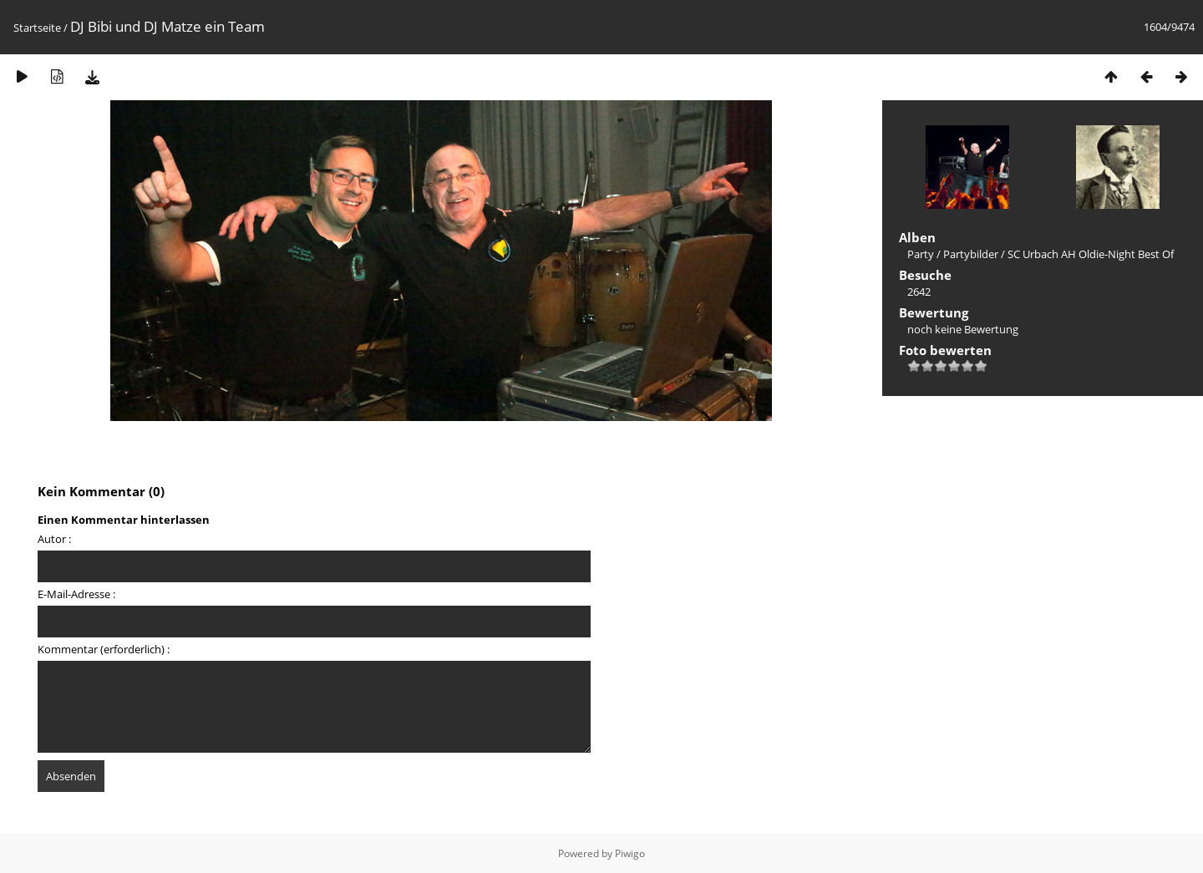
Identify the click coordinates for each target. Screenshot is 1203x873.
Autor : (54, 538)
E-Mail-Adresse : (76, 593)
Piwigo (630, 853)
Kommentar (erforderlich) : (104, 649)
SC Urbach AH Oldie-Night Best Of (1091, 253)
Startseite (37, 27)
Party (920, 253)
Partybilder (970, 253)
